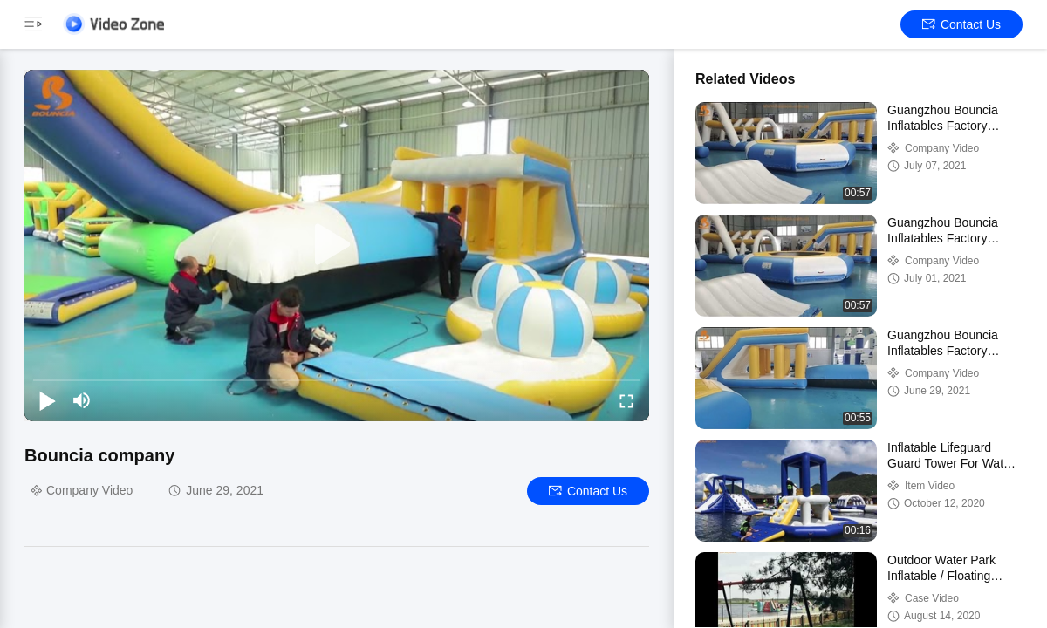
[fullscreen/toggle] (626, 400)
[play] (337, 245)
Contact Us (961, 24)
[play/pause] (47, 400)
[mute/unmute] (82, 400)
